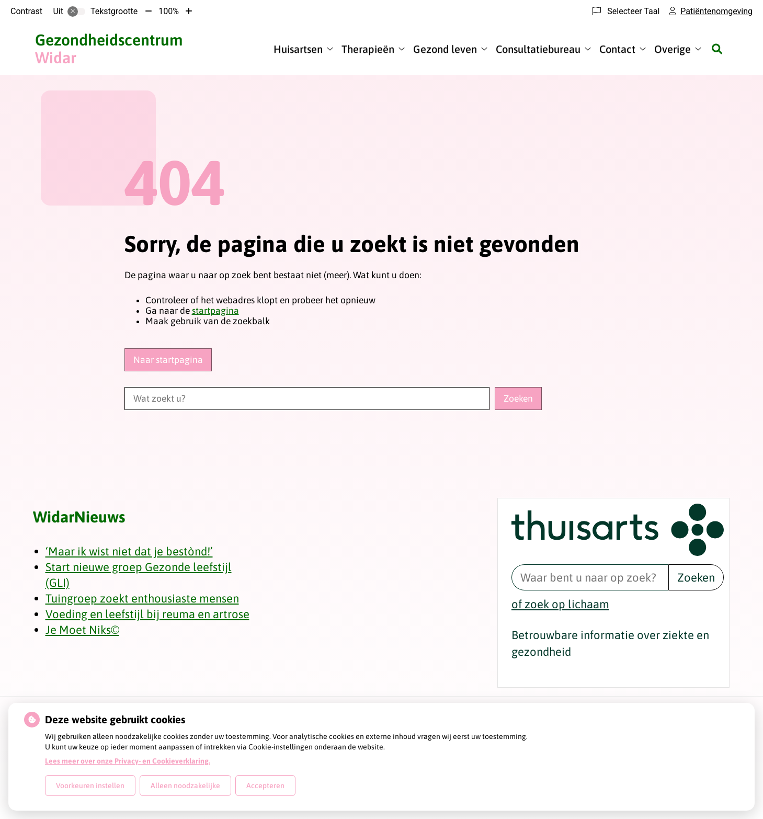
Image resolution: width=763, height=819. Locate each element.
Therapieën (367, 49)
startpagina (215, 310)
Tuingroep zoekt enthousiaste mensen (142, 598)
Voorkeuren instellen (90, 785)
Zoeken (696, 577)
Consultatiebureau (538, 49)
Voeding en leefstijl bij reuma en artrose (147, 614)
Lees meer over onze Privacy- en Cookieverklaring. (127, 761)
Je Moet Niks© (82, 629)
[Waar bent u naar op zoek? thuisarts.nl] (589, 577)
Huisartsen (298, 49)
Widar (109, 48)
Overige (672, 49)
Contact (617, 49)
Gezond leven (445, 49)
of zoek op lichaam (560, 604)
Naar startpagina (168, 360)
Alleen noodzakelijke (185, 785)
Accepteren (265, 785)
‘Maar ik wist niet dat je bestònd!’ (129, 551)
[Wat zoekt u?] (306, 398)
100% (168, 11)
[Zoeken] (716, 48)
